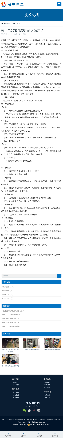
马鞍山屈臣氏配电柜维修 (31, 349)
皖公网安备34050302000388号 (40, 424)
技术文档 (16, 23)
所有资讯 (8, 287)
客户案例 (16, 397)
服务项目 (47, 382)
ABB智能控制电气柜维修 (52, 349)
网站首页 (6, 23)
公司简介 (16, 382)
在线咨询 (47, 387)
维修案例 (16, 395)
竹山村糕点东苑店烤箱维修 (10, 366)
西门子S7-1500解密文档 (11, 318)
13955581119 (31, 403)
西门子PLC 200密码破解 (11, 326)
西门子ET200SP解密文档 (11, 315)
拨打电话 (23, 435)
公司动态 (8, 290)
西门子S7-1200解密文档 (11, 322)
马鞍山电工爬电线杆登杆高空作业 (10, 351)
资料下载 (8, 298)
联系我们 (16, 385)
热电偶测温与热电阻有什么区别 (13, 311)
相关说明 (47, 385)
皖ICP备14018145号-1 (20, 424)
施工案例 (16, 392)
